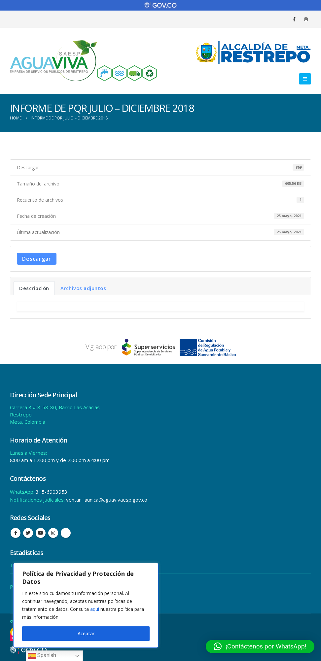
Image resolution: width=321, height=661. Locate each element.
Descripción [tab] (34, 288)
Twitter (28, 533)
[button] (260, 646)
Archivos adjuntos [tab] (83, 288)
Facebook (15, 533)
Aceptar (86, 633)
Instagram (53, 533)
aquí (94, 609)
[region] (86, 605)
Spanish (42, 656)
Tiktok (66, 533)
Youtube (41, 533)
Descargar (36, 258)
